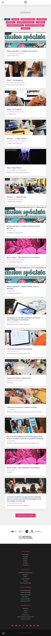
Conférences (41, 19)
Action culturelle (25, 578)
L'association (25, 554)
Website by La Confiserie (25, 632)
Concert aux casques (27, 19)
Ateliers (15, 19)
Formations (40, 22)
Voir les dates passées (25, 515)
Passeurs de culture (25, 601)
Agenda (25, 610)
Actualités (25, 556)
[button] (3, 633)
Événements (11, 22)
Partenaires (25, 565)
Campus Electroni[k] (25, 594)
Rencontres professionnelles (35, 25)
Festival (25, 581)
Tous (7, 19)
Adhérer (25, 560)
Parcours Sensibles (25, 598)
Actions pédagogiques (25, 590)
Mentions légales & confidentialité (25, 616)
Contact (25, 612)
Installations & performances (25, 572)
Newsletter (25, 608)
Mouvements (25, 596)
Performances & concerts (15, 25)
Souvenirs (25, 558)
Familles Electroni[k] (25, 592)
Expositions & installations (25, 22)
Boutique (25, 563)
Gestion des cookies (25, 619)
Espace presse (25, 614)
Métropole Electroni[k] (25, 583)
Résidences (25, 28)
